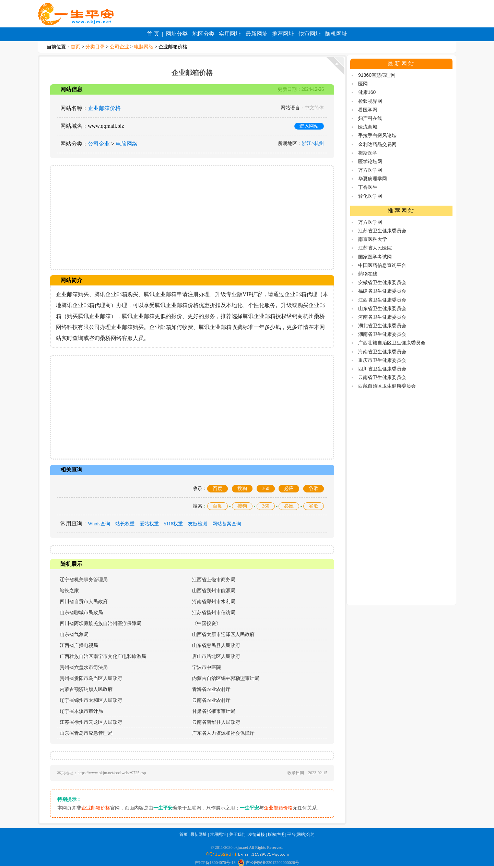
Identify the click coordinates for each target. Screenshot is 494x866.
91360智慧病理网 (377, 75)
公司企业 (119, 46)
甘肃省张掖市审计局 (213, 711)
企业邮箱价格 (104, 108)
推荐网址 (283, 34)
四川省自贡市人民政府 (84, 601)
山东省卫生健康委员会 (382, 308)
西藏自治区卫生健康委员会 (387, 386)
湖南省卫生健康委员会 (382, 334)
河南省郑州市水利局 (213, 601)
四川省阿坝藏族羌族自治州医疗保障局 (100, 623)
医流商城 (367, 127)
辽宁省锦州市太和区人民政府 (91, 700)
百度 (217, 488)
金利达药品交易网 (377, 144)
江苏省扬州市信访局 (213, 612)
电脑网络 (143, 46)
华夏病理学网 (372, 178)
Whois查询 (99, 523)
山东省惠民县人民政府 (216, 645)
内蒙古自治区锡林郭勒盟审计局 (225, 678)
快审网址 (310, 34)
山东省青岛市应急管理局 (86, 733)
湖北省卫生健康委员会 (382, 325)
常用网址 (218, 834)
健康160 (367, 92)
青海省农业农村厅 (211, 689)
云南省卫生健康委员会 (382, 377)
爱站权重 (149, 523)
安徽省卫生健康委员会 (382, 282)
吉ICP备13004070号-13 (215, 862)
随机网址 (336, 34)
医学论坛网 (370, 161)
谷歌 (313, 488)
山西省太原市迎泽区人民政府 (223, 634)
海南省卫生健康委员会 (382, 351)
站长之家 (69, 590)
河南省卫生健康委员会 (382, 317)
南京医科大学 (372, 239)
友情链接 (256, 834)
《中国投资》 (206, 623)
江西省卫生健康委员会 (382, 300)
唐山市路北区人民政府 (216, 656)
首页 (75, 46)
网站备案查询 (226, 523)
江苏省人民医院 (375, 248)
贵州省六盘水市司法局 (84, 667)
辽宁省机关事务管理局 (84, 579)
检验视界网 (370, 101)
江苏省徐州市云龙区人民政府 (91, 722)
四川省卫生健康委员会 (382, 368)
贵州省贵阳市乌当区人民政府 (91, 678)
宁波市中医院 (206, 667)
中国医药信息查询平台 (382, 265)
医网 (363, 83)
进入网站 (309, 126)
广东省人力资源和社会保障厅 (223, 733)
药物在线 (367, 274)
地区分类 (203, 34)
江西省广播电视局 (79, 645)
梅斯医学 (367, 153)
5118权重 (173, 523)
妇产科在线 (370, 118)
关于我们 (237, 834)
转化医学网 (370, 196)
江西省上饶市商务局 (213, 579)
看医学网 (367, 109)
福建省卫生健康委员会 (382, 291)
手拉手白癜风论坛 (377, 135)
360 (265, 488)
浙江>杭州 (313, 143)
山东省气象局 (74, 634)
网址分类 (177, 34)
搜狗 (242, 488)
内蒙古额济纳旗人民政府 (86, 689)
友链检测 (197, 523)
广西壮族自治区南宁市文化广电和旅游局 (103, 656)
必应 (289, 488)
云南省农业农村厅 (211, 700)
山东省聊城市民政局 (81, 612)
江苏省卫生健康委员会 (382, 230)
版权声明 (276, 834)
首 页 (153, 34)
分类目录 (95, 46)
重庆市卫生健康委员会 (382, 360)
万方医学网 (370, 170)
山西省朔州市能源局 (213, 590)
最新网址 (257, 34)
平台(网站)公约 (301, 834)
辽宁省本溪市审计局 (81, 711)
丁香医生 (367, 187)
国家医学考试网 (375, 256)
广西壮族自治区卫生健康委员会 (391, 342)
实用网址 (230, 34)
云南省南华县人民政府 (216, 722)
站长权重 (124, 523)
